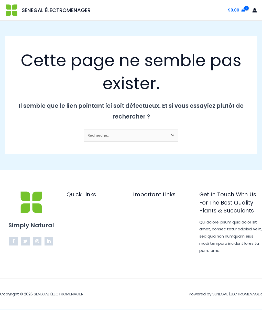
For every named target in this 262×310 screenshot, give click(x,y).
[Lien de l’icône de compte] (254, 10)
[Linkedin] (49, 241)
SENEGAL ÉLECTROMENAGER (56, 10)
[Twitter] (25, 241)
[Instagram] (37, 241)
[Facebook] (13, 241)
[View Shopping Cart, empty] (236, 10)
